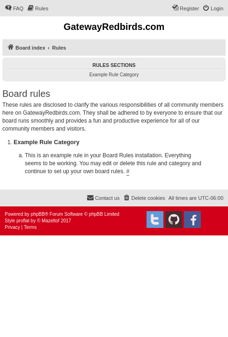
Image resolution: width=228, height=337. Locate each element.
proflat (22, 220)
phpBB (38, 214)
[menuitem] (14, 8)
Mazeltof (50, 220)
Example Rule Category (114, 74)
